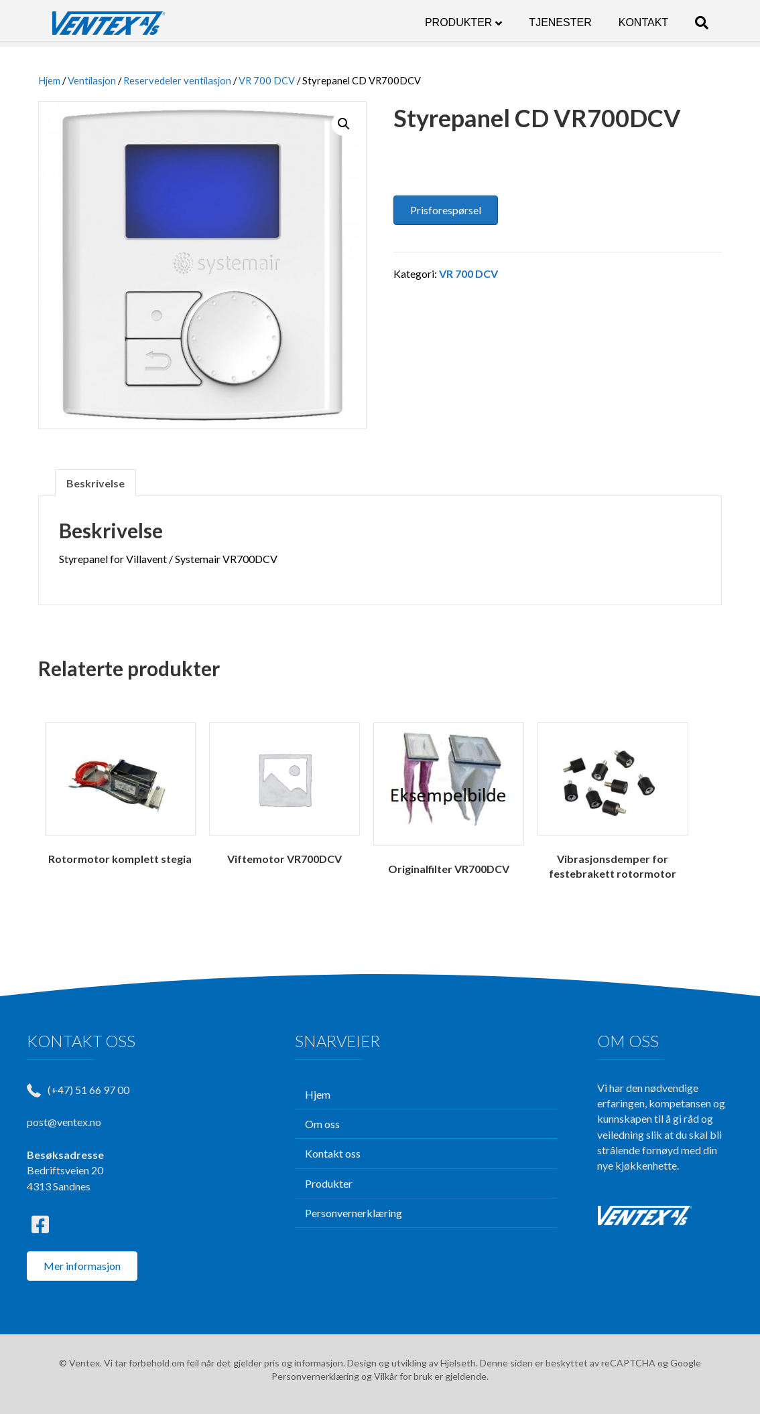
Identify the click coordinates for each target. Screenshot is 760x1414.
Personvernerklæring (315, 1376)
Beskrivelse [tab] (95, 483)
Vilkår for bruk (403, 1376)
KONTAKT (657, 22)
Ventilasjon (92, 80)
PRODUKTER (471, 22)
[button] (344, 124)
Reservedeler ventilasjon (177, 80)
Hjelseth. (460, 1362)
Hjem (49, 80)
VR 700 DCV (267, 80)
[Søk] (708, 22)
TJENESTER (573, 22)
